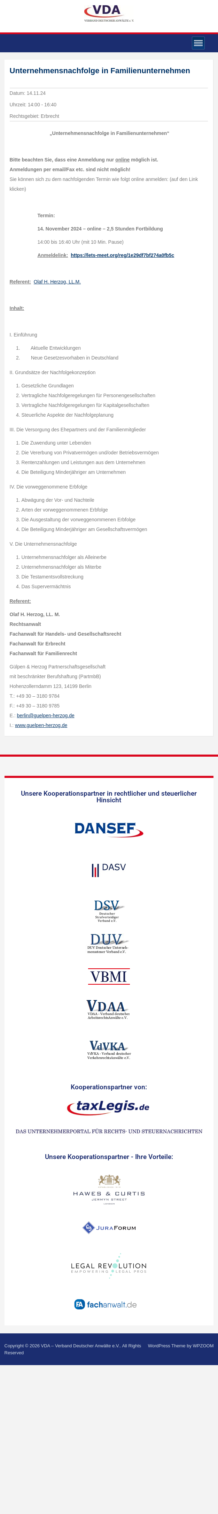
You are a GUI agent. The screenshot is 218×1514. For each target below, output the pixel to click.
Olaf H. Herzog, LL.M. (57, 282)
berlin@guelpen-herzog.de (46, 715)
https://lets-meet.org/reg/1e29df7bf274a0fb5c (122, 255)
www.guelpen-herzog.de (41, 725)
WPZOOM (203, 1345)
